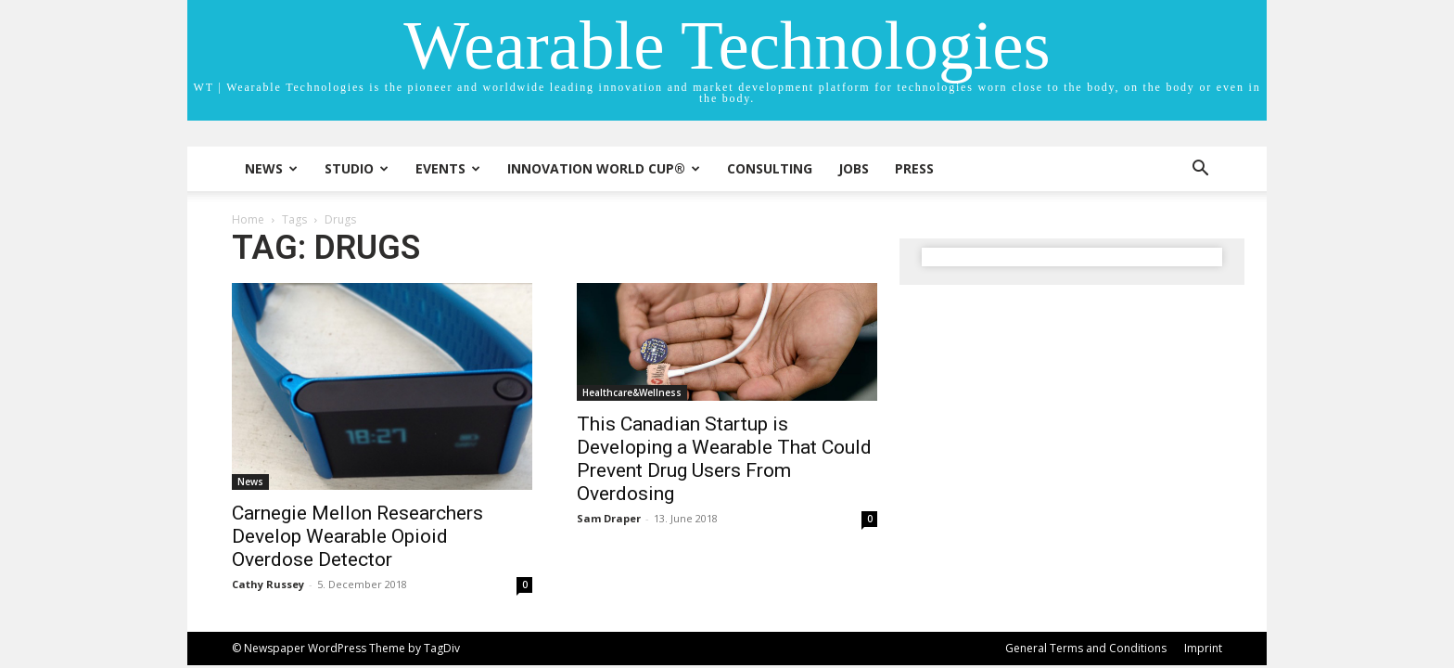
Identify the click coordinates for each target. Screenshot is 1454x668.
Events (447, 168)
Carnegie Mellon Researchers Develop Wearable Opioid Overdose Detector (357, 536)
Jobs (853, 168)
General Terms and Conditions (1086, 648)
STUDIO (357, 168)
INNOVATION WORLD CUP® (603, 168)
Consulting (769, 168)
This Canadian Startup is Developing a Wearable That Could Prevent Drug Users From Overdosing (724, 459)
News (271, 168)
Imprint (1203, 648)
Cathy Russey (268, 584)
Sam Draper (609, 518)
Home (248, 219)
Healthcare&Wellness (632, 392)
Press (914, 168)
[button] (1200, 170)
